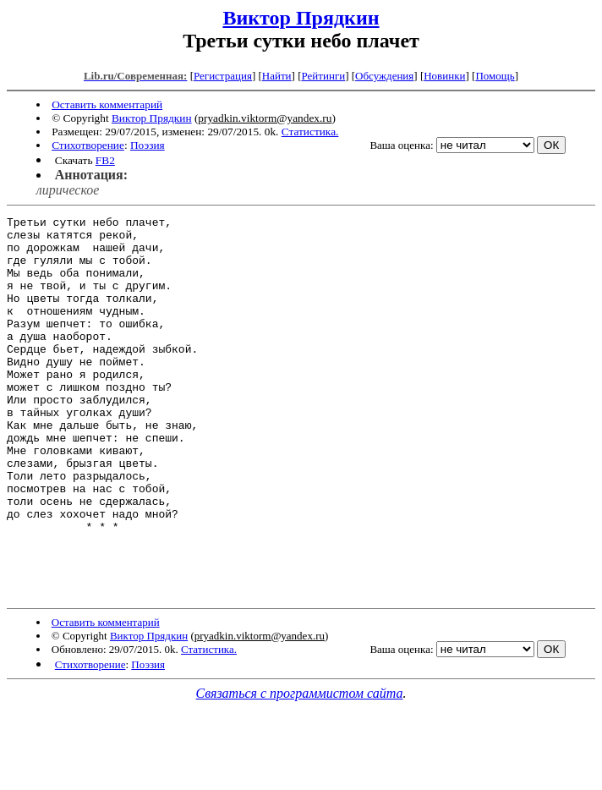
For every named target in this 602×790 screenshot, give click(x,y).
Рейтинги (324, 75)
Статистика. (310, 131)
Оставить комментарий (107, 104)
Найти (277, 75)
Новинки (444, 75)
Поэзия (147, 145)
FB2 (105, 160)
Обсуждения (384, 75)
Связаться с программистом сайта (299, 769)
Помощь (494, 75)
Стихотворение (88, 145)
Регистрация (223, 75)
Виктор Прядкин (300, 18)
